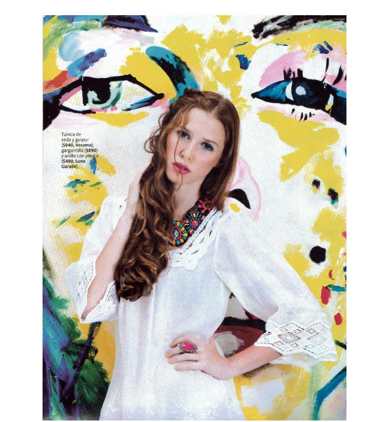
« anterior (55, 7)
